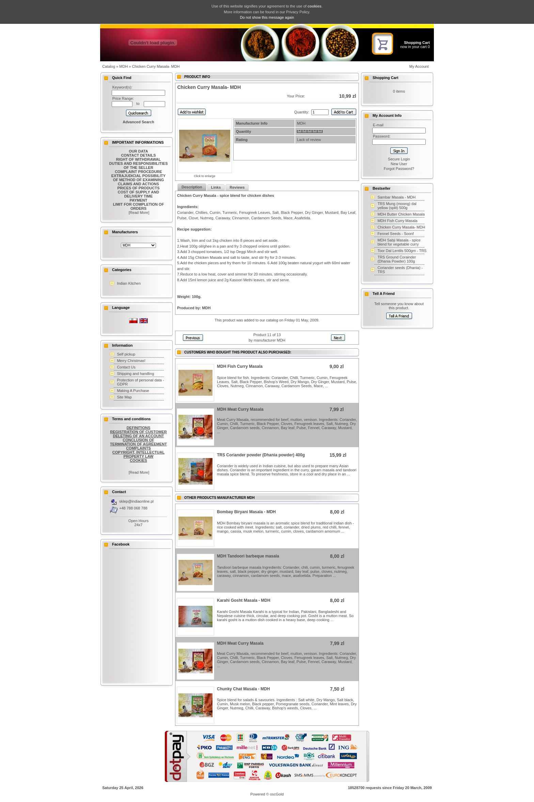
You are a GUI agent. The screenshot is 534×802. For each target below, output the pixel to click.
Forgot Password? (399, 169)
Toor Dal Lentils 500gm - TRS (401, 251)
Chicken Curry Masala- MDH (401, 227)
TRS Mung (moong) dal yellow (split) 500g (396, 206)
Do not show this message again (267, 17)
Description (192, 187)
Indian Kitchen (129, 283)
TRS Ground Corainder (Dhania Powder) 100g (396, 259)
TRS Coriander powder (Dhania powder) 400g (261, 455)
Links (216, 187)
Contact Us (126, 367)
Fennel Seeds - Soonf (395, 234)
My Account (419, 66)
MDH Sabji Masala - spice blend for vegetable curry (399, 242)
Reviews (237, 187)
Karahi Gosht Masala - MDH (243, 600)
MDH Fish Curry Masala (240, 366)
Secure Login (399, 159)
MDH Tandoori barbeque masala (248, 556)
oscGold (277, 794)
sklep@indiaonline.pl (136, 501)
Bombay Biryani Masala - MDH (246, 511)
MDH (123, 66)
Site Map (124, 397)
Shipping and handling (135, 374)
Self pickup (126, 354)
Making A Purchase (133, 391)
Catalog (108, 66)
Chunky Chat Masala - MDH (243, 689)
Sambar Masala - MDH (396, 197)
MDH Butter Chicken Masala (401, 214)
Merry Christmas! (131, 361)
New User (399, 164)
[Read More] (139, 212)
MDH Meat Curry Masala (240, 409)
